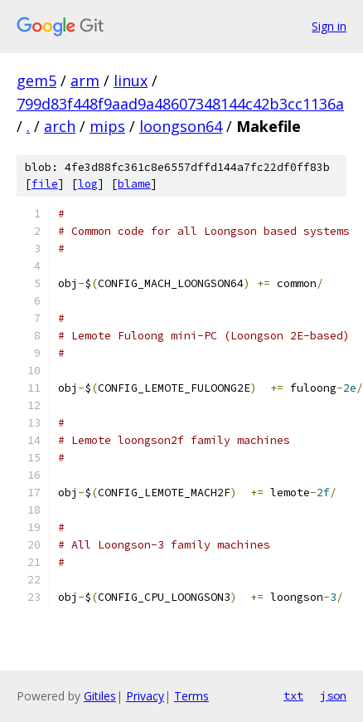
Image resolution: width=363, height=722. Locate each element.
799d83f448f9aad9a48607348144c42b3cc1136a (180, 104)
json (333, 695)
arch (59, 126)
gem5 (36, 80)
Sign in (329, 26)
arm (84, 80)
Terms (191, 696)
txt (293, 695)
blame (134, 184)
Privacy (145, 696)
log (88, 184)
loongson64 (180, 126)
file (44, 184)
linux (131, 80)
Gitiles (100, 696)
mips (107, 126)
